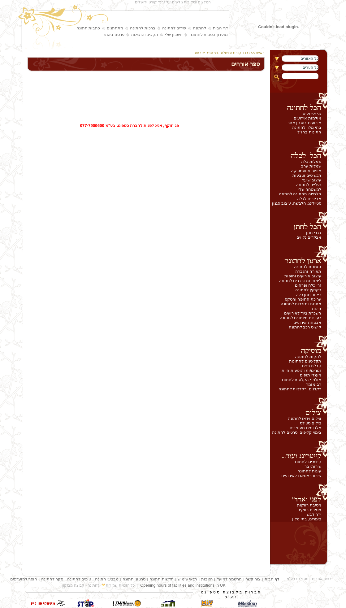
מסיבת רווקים (309, 509)
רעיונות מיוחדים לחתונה (300, 317)
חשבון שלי (174, 34)
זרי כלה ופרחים (308, 285)
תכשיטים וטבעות (306, 175)
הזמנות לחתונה (307, 266)
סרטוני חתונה (134, 579)
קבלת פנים (311, 365)
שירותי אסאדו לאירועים (301, 475)
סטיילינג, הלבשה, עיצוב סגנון (296, 203)
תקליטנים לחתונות (305, 361)
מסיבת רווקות (309, 505)
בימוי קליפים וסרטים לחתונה (296, 432)
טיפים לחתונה (79, 579)
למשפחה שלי (309, 189)
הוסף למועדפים (23, 579)
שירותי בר (313, 466)
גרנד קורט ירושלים (234, 53)
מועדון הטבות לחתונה (208, 34)
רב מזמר (313, 384)
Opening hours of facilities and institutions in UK (182, 585)
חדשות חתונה (161, 579)
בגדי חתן (313, 232)
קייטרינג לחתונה (307, 461)
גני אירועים (312, 113)
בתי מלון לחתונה (306, 127)
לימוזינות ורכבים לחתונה (300, 280)
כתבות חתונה (88, 28)
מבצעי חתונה (107, 579)
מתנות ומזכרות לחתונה (301, 304)
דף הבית (220, 28)
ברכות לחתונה (142, 28)
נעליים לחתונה (308, 184)
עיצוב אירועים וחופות (302, 276)
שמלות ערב (311, 166)
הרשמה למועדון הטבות (221, 579)
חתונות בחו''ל (309, 132)
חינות (316, 308)
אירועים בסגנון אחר (304, 122)
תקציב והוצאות (144, 34)
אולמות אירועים (307, 118)
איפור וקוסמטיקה (306, 170)
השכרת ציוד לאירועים (302, 313)
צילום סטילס (310, 423)
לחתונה (199, 28)
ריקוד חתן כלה (308, 294)
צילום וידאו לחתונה (304, 418)
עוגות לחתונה (309, 471)
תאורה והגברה (308, 271)
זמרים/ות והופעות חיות (301, 370)
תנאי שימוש (187, 579)
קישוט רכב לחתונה (305, 327)
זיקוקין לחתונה (308, 290)
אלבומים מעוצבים (305, 427)
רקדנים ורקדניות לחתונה (300, 389)
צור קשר (253, 579)
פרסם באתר (113, 34)
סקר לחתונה (52, 579)
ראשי (261, 53)
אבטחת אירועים (307, 322)
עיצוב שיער (311, 180)
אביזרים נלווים (308, 237)
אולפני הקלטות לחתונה (300, 379)
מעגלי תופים (310, 375)
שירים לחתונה (174, 28)
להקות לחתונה (308, 356)
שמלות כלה (311, 161)
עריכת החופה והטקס (303, 299)
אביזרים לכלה (309, 198)
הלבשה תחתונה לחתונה (300, 194)
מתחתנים (115, 28)
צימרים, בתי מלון (306, 519)
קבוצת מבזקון (73, 585)
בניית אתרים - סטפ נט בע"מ (309, 579)
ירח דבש (314, 514)
